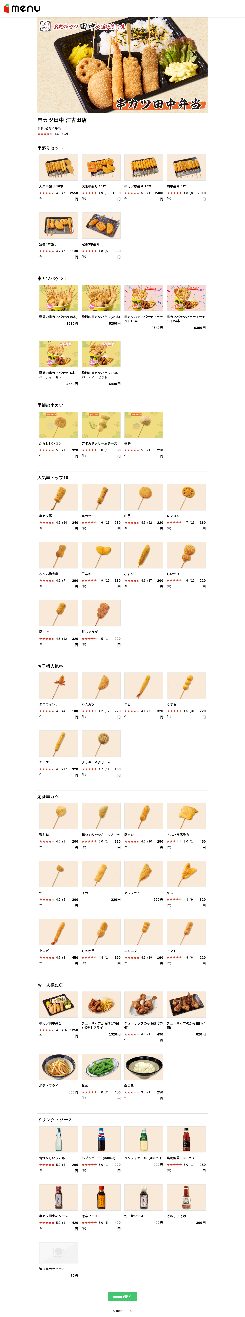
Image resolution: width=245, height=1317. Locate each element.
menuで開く (122, 1296)
